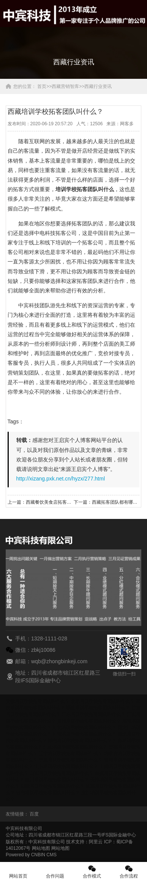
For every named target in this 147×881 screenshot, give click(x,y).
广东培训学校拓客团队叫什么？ (93, 714)
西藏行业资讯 (98, 86)
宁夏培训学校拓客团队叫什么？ (71, 760)
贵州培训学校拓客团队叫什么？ (89, 721)
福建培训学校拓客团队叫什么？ (98, 707)
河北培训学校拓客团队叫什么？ (84, 727)
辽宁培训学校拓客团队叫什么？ (71, 753)
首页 (41, 86)
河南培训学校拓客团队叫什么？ (84, 734)
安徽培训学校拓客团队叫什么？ (38, 701)
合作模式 (92, 872)
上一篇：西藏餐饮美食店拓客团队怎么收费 (41, 502)
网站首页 (18, 872)
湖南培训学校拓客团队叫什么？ (80, 740)
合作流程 (128, 872)
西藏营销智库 (65, 86)
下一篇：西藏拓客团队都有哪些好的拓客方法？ (107, 502)
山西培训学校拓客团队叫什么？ (61, 773)
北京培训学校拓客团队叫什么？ (102, 701)
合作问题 (55, 872)
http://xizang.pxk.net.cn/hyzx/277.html (60, 479)
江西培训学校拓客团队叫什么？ (75, 747)
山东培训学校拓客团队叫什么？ (66, 766)
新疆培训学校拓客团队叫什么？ (52, 786)
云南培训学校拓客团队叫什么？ (48, 792)
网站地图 (41, 848)
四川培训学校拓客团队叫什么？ (57, 779)
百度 (34, 814)
